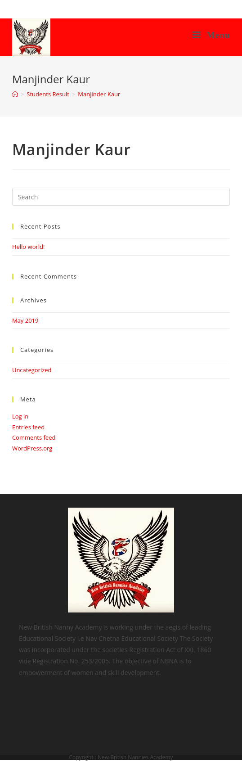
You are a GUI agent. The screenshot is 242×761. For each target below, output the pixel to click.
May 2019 (25, 320)
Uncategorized (32, 370)
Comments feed (33, 437)
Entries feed (28, 427)
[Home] (15, 94)
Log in (20, 416)
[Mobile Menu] (211, 35)
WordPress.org (32, 448)
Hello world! (28, 247)
